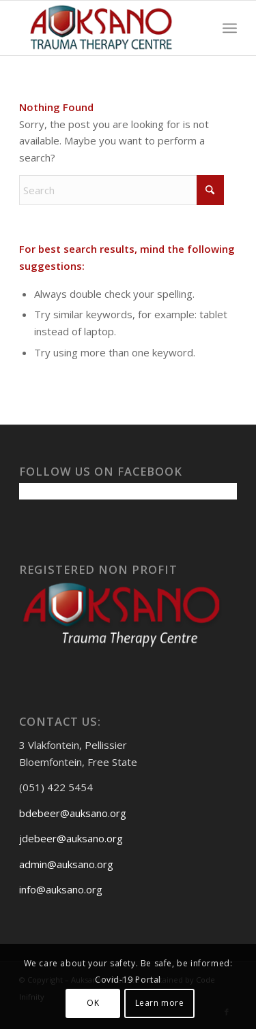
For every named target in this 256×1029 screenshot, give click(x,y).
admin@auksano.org (66, 864)
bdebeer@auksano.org (72, 813)
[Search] (121, 190)
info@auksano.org (60, 889)
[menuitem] (230, 28)
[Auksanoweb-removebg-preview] (106, 28)
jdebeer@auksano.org (71, 838)
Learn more (159, 1003)
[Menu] (230, 28)
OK (93, 1003)
